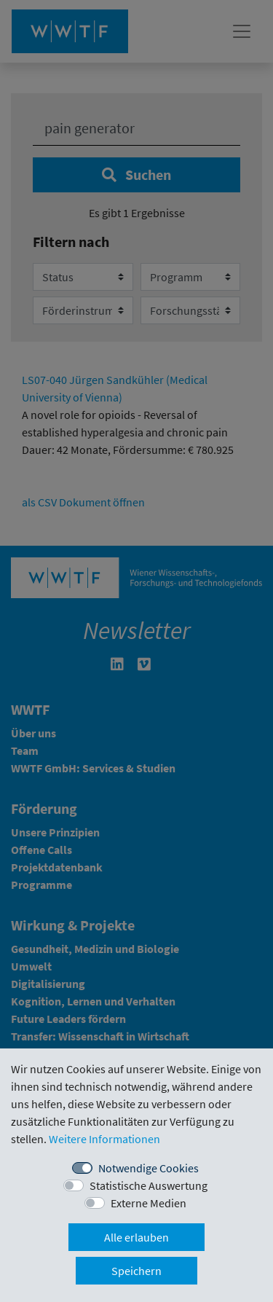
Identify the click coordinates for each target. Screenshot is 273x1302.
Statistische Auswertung (148, 1185)
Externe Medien (148, 1203)
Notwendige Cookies (148, 1168)
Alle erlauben (136, 1237)
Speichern (136, 1270)
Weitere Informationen (104, 1139)
